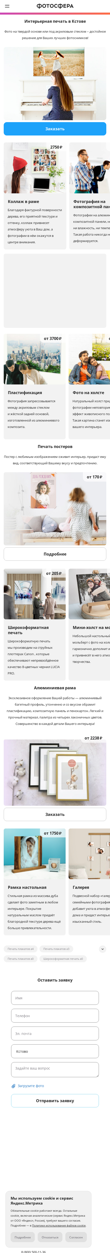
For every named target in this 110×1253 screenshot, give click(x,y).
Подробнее (55, 554)
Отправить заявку (55, 1100)
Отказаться (50, 1237)
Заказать (55, 129)
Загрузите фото (31, 1085)
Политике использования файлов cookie (59, 1225)
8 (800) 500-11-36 (103, 6)
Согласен (76, 1237)
